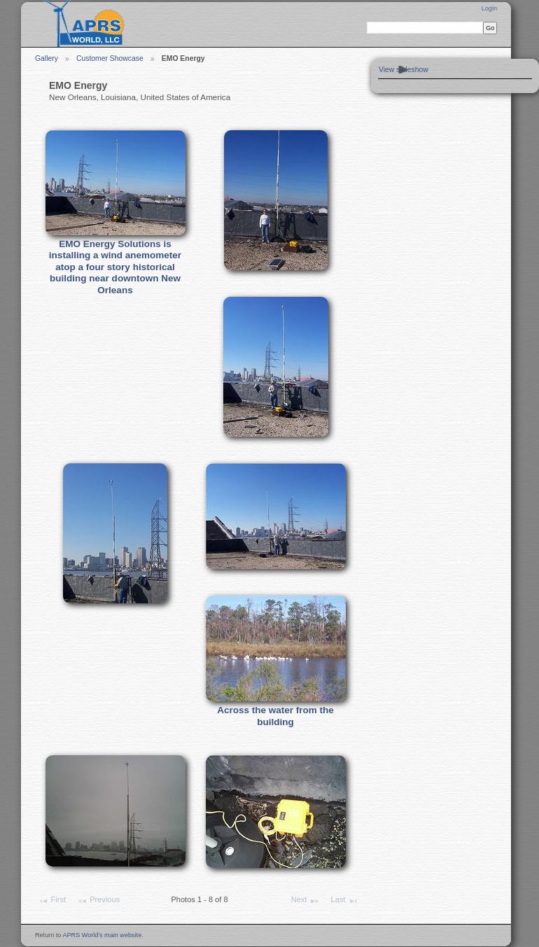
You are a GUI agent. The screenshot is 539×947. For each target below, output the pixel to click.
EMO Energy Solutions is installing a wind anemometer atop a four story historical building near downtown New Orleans (115, 267)
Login (489, 8)
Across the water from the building (275, 716)
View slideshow (403, 69)
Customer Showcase (110, 58)
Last (344, 900)
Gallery (46, 58)
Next (305, 900)
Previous (98, 900)
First (52, 900)
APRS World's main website (101, 935)
